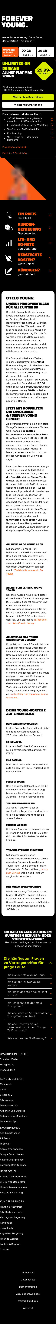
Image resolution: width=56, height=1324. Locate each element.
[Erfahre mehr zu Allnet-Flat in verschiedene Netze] (52, 129)
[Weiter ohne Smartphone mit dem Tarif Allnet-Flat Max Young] (28, 97)
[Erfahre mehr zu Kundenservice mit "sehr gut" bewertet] (49, 228)
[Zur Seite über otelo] (28, 1265)
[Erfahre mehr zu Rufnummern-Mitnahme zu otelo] (52, 138)
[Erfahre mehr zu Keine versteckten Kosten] (49, 258)
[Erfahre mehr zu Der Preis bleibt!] (49, 215)
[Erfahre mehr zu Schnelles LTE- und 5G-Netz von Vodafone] (52, 125)
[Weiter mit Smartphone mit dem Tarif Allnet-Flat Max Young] (28, 105)
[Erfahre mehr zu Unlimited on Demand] (52, 120)
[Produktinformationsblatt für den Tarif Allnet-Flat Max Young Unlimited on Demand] (14, 147)
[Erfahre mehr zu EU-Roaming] (52, 133)
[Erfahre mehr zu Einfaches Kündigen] (49, 271)
